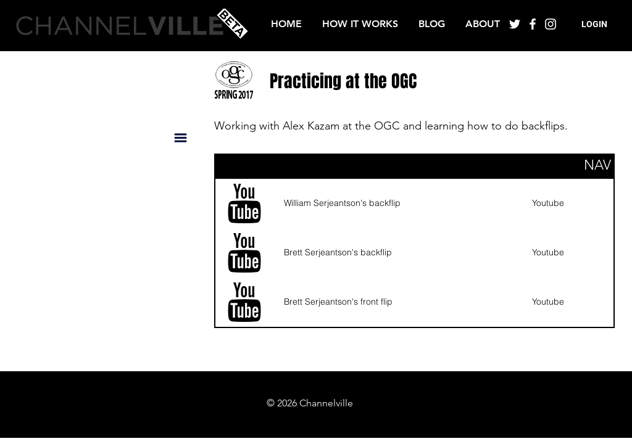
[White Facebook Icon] (532, 24)
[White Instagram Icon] (550, 24)
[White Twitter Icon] (514, 24)
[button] (594, 24)
